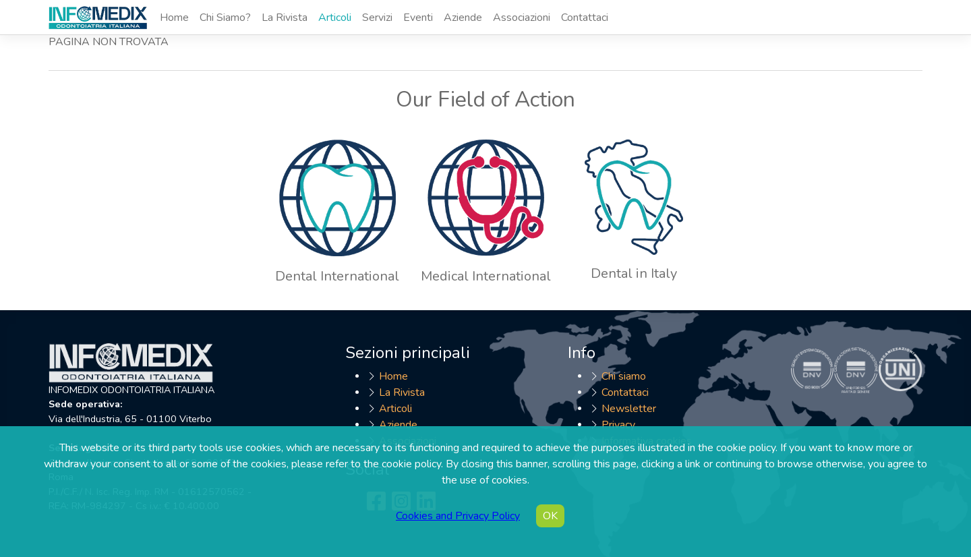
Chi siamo (623, 376)
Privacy (618, 424)
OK (550, 515)
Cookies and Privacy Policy (458, 515)
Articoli (334, 17)
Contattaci (584, 17)
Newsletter (628, 408)
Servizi (377, 17)
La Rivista (284, 17)
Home (174, 17)
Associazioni (521, 17)
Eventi (418, 17)
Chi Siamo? (225, 17)
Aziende (463, 17)
